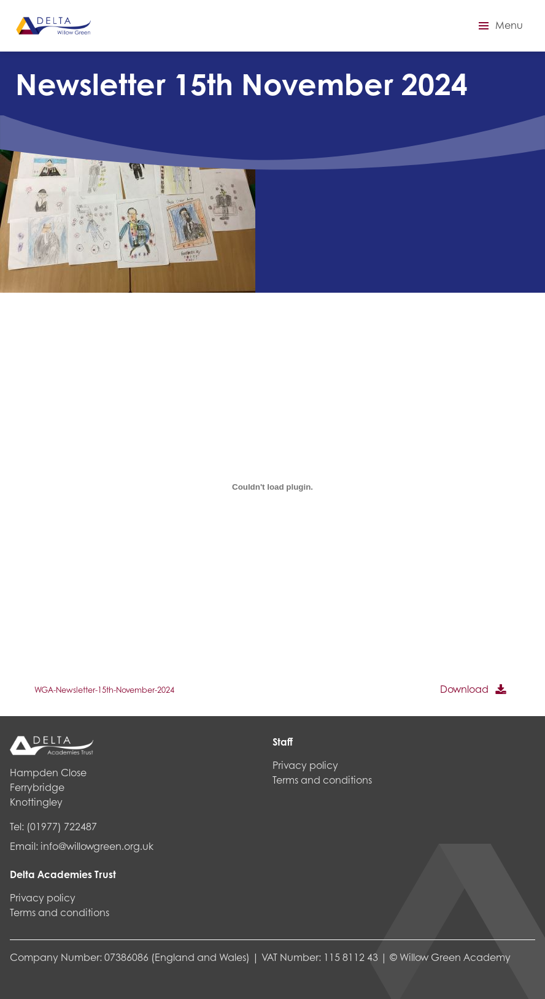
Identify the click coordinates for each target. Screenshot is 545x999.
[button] (499, 26)
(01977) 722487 (61, 826)
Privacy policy (42, 897)
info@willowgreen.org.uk (97, 846)
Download (464, 689)
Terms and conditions (59, 912)
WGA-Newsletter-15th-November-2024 (104, 689)
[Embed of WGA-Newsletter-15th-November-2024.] (272, 487)
